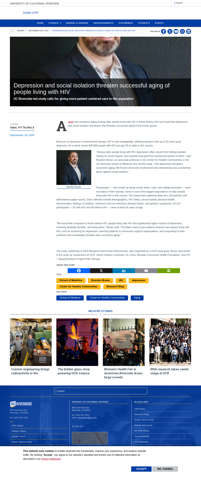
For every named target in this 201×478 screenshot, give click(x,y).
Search (179, 3)
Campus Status (18, 431)
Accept (141, 469)
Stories (20, 30)
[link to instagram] (182, 31)
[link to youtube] (176, 31)
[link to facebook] (163, 31)
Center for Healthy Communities (78, 286)
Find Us (90, 434)
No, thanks (165, 469)
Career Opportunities (21, 442)
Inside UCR (47, 12)
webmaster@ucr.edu (87, 417)
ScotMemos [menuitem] (126, 23)
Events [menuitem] (159, 23)
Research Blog (115, 286)
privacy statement (51, 459)
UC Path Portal (142, 431)
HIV (121, 280)
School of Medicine (71, 280)
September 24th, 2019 (38, 30)
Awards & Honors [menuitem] (77, 23)
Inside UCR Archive (144, 420)
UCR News (140, 409)
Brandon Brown (100, 280)
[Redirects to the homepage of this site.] (12, 31)
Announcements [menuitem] (103, 23)
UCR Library (17, 425)
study (71, 121)
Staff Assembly (142, 436)
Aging (137, 297)
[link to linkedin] (188, 31)
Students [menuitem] (144, 23)
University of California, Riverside (34, 3)
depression (138, 280)
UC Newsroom (142, 442)
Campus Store (18, 436)
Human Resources (144, 425)
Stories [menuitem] (54, 23)
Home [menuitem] (40, 23)
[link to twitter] (169, 31)
